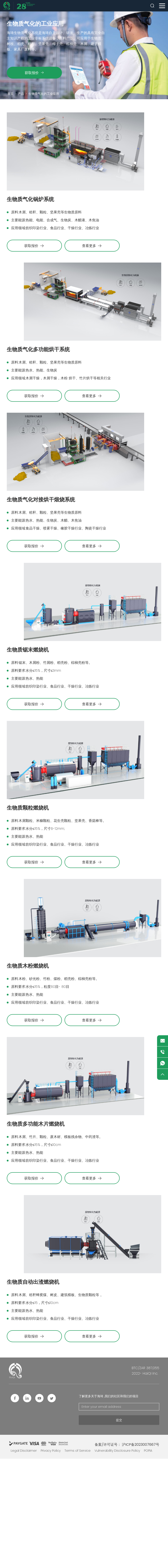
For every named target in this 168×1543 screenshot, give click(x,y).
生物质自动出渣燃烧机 (31, 1366)
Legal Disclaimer (24, 1535)
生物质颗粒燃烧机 (26, 860)
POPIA (148, 1535)
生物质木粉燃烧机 (26, 1029)
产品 (21, 94)
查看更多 (93, 256)
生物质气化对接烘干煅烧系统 (38, 531)
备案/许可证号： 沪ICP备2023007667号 (127, 1528)
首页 (10, 94)
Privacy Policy (51, 1535)
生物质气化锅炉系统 (28, 210)
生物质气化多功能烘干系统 (36, 370)
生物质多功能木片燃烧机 (33, 1198)
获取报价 (34, 72)
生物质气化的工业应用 (43, 94)
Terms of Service (78, 1535)
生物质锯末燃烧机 (26, 692)
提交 (119, 1504)
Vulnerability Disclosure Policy (117, 1535)
